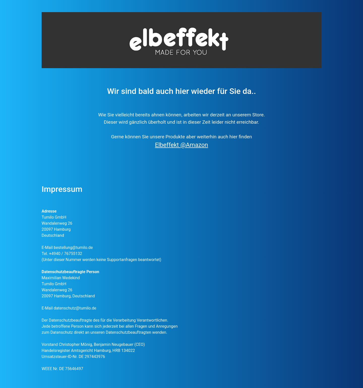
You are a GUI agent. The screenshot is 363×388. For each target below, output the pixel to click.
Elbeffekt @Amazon (181, 144)
